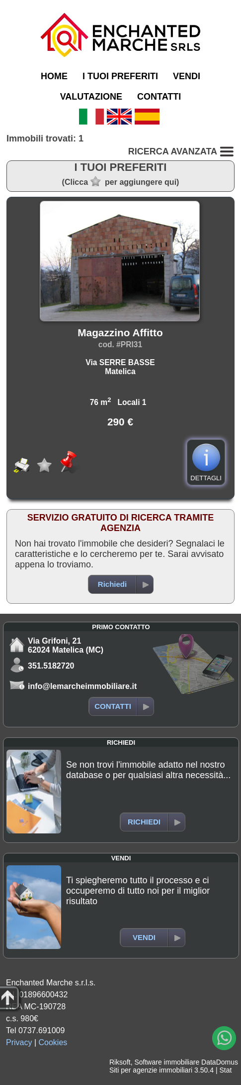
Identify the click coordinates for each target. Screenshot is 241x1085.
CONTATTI (159, 97)
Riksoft (120, 1062)
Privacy (19, 1042)
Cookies (53, 1042)
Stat (225, 1070)
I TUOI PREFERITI (120, 76)
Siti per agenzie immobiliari (150, 1070)
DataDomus (219, 1062)
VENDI (186, 76)
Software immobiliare (166, 1062)
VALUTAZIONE (91, 97)
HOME (54, 76)
